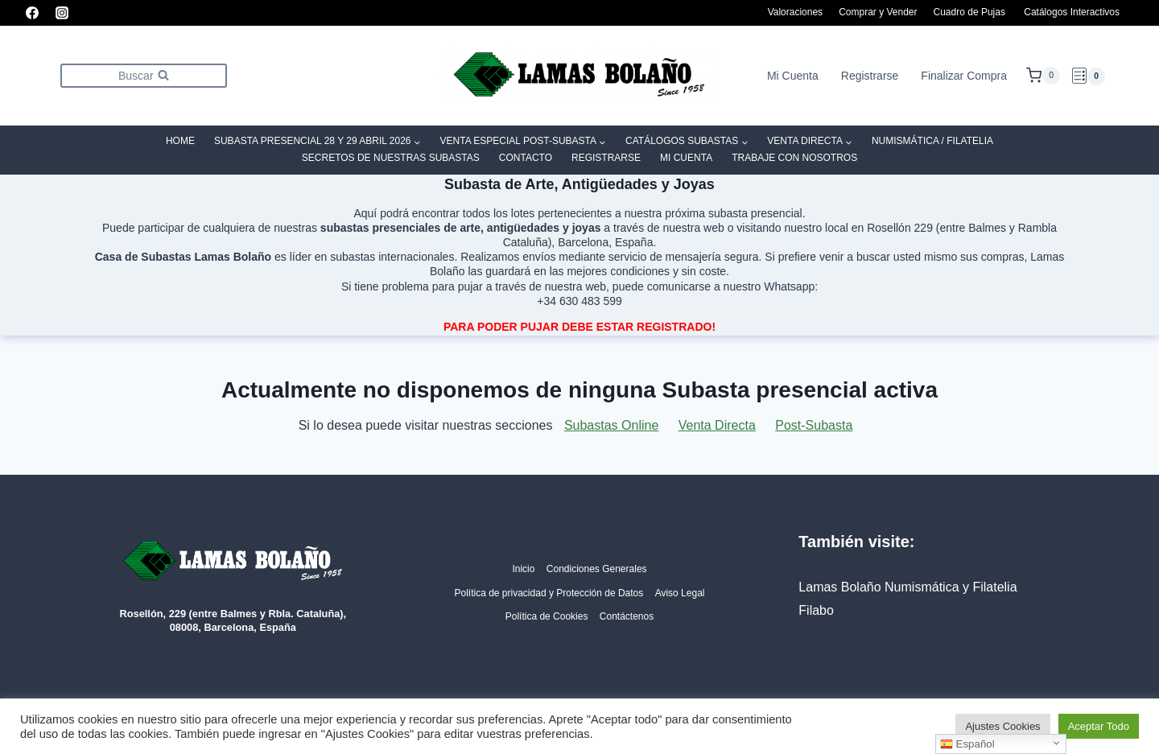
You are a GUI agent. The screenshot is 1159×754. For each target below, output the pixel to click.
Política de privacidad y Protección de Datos (548, 593)
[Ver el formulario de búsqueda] (143, 75)
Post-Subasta (813, 425)
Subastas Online (611, 425)
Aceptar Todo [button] (1098, 726)
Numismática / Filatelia (932, 140)
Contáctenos (627, 616)
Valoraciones (795, 12)
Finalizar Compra (964, 75)
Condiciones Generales (597, 569)
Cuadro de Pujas (969, 12)
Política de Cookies (546, 616)
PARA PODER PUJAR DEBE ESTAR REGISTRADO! (579, 326)
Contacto (525, 157)
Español (967, 744)
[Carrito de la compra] (1043, 75)
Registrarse (870, 75)
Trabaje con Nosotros (794, 157)
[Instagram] (62, 13)
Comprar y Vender (878, 12)
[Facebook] (32, 13)
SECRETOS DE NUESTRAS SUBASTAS (391, 157)
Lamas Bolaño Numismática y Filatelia (907, 587)
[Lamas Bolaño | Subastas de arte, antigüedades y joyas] (579, 76)
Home (180, 140)
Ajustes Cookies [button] (1002, 726)
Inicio (523, 569)
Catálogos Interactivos (1072, 12)
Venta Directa (717, 425)
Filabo (816, 610)
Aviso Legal (680, 593)
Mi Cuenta (793, 75)
